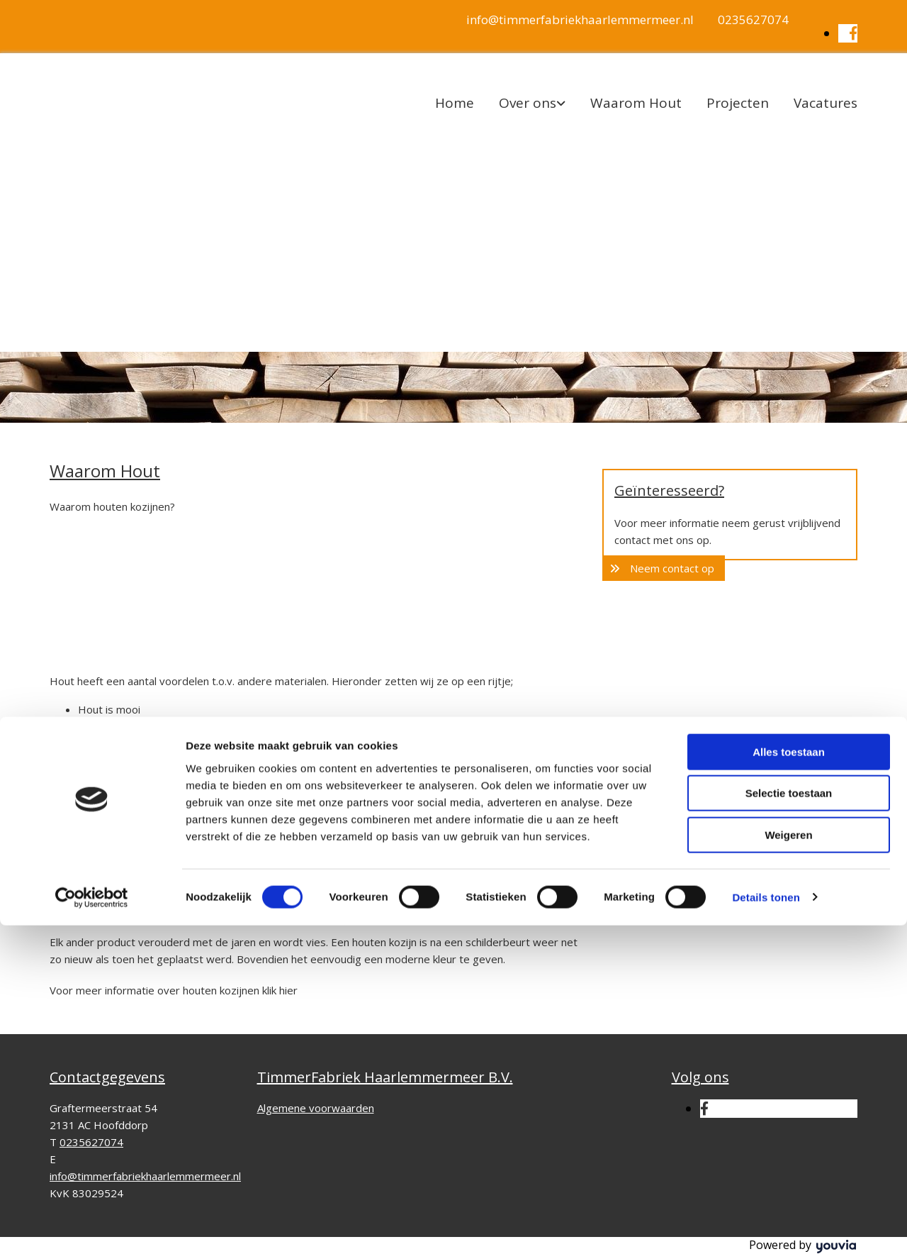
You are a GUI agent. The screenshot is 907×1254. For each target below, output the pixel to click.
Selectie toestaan (789, 1122)
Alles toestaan (789, 1081)
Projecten (737, 103)
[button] (663, 568)
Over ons (527, 103)
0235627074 (753, 19)
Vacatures (825, 103)
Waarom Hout (636, 103)
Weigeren (788, 1164)
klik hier (280, 990)
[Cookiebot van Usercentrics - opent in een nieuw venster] (92, 1226)
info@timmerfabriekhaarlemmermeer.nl (580, 19)
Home (454, 103)
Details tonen (765, 1226)
